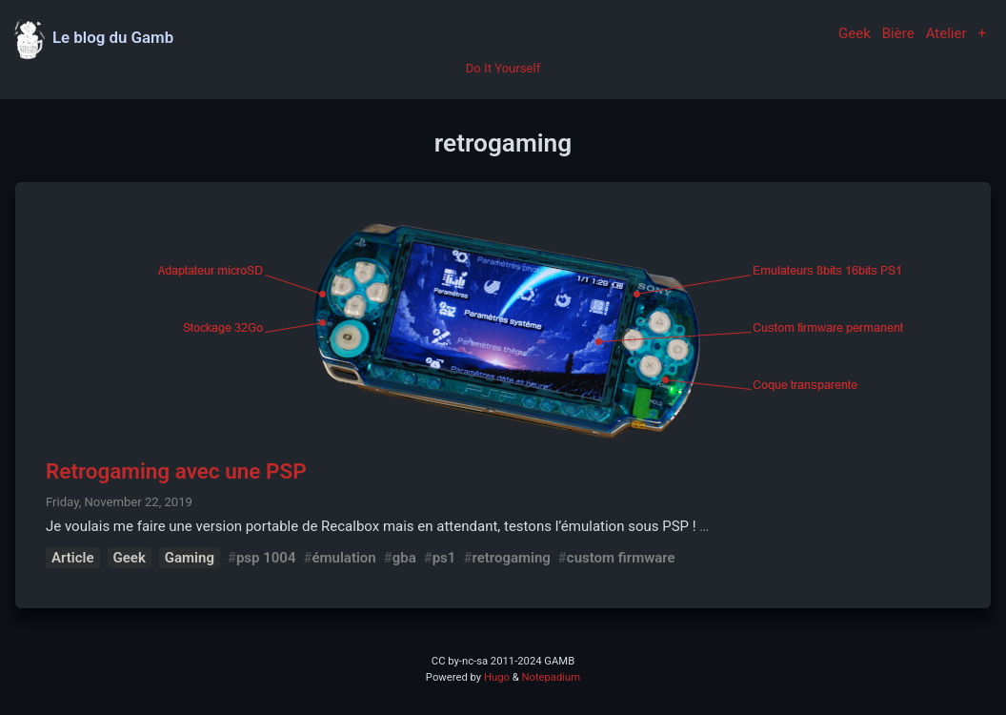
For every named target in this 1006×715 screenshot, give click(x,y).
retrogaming (511, 557)
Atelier (946, 33)
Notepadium (550, 677)
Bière (898, 33)
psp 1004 (266, 557)
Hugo (497, 677)
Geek (854, 33)
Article (72, 557)
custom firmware (621, 557)
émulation (343, 557)
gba (404, 557)
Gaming (189, 557)
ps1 (444, 557)
